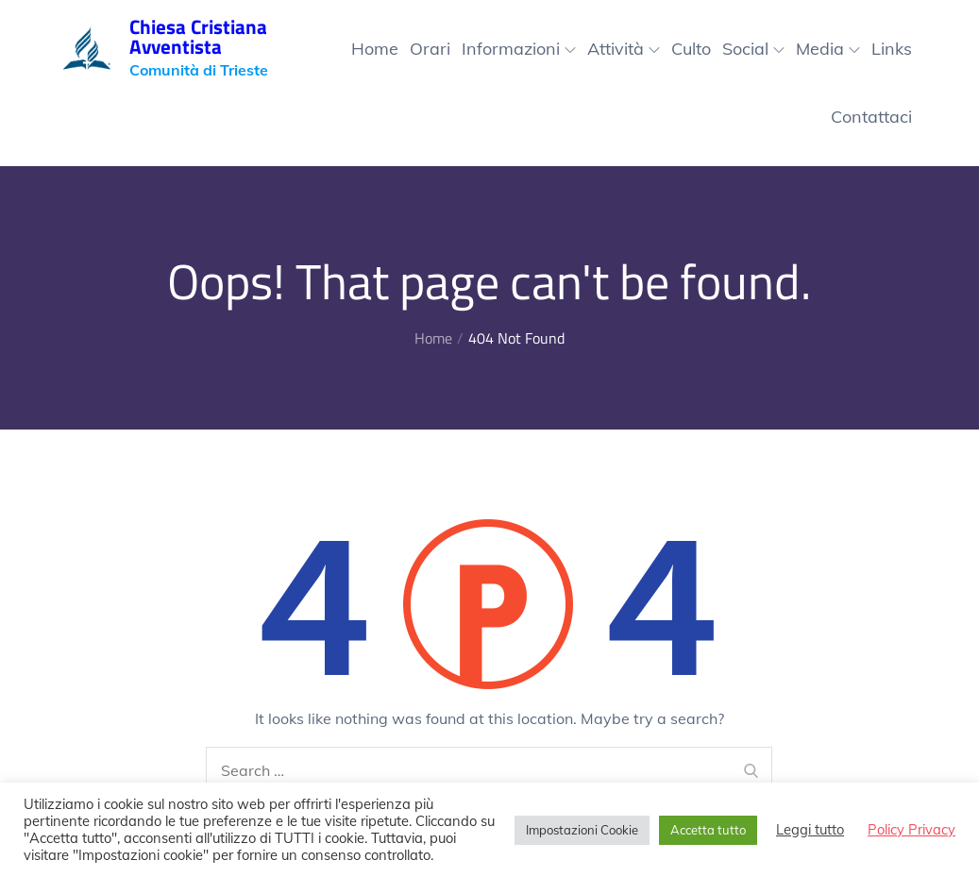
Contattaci (871, 116)
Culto (691, 48)
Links (891, 48)
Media (828, 48)
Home (374, 48)
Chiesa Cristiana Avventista (198, 36)
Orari (430, 48)
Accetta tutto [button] (708, 829)
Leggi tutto (810, 829)
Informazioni (519, 48)
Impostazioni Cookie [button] (582, 829)
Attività (623, 48)
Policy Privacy (911, 829)
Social (753, 48)
